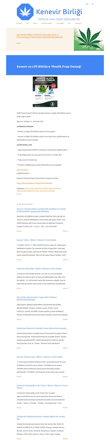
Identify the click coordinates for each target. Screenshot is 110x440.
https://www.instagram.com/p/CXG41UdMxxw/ (34, 183)
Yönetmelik (78, 23)
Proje (37, 191)
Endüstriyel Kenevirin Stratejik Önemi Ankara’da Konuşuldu (41, 328)
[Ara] (87, 4)
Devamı (65, 231)
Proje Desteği (44, 191)
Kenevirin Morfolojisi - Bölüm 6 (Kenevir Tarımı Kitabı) (39, 269)
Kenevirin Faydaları (47, 23)
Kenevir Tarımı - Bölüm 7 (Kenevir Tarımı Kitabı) (36, 240)
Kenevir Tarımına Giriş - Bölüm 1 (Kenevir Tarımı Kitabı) (39, 357)
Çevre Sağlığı (60, 23)
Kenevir (35, 23)
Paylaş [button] (18, 43)
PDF (69, 23)
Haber (50, 188)
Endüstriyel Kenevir (41, 188)
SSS (28, 23)
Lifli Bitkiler (57, 188)
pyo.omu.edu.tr (22, 170)
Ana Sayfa (19, 23)
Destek (26, 188)
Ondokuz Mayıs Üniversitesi (26, 191)
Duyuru (31, 188)
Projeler (52, 191)
